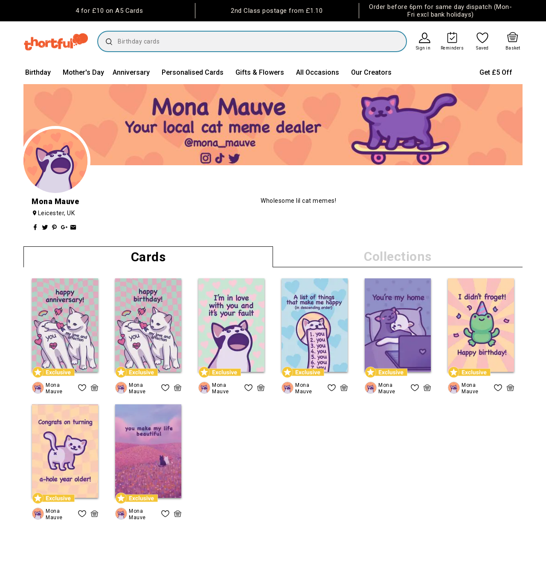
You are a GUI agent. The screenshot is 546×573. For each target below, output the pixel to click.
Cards (148, 256)
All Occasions (317, 72)
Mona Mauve (54, 388)
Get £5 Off (495, 72)
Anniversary (131, 72)
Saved (482, 48)
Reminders (452, 48)
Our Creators (371, 72)
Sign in (423, 48)
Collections (398, 256)
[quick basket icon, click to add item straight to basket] (94, 387)
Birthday (38, 72)
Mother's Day (83, 72)
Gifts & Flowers (259, 72)
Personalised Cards (193, 72)
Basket (512, 48)
